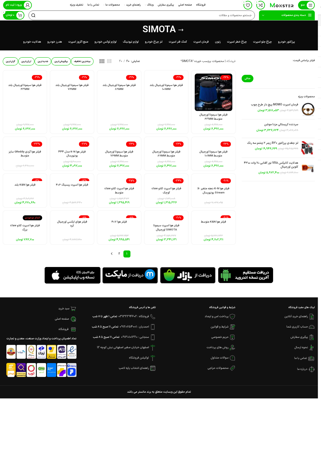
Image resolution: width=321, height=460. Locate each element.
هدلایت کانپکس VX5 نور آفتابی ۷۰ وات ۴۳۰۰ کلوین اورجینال (271, 165)
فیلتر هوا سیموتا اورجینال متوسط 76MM (119, 154)
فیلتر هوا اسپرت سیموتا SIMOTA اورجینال (166, 230)
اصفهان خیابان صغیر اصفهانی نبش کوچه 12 (123, 350)
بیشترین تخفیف (88, 61)
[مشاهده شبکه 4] (117, 61)
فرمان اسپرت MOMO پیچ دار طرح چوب (274, 105)
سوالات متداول (220, 360)
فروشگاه (230, 61)
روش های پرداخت (217, 350)
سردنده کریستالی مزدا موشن (281, 125)
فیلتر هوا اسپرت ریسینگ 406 (72, 188)
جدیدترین (46, 61)
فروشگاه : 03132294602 (133, 319)
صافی (248, 79)
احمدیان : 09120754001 (134, 329)
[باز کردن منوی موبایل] (306, 5)
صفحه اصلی (62, 321)
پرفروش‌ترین (66, 61)
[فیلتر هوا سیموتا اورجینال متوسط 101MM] (213, 144)
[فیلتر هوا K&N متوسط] (213, 218)
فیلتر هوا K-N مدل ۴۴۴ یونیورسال (72, 154)
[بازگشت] (181, 30)
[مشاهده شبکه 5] (109, 61)
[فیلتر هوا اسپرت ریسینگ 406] (72, 180)
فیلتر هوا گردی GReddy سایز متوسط (24, 154)
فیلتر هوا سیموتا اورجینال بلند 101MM (166, 87)
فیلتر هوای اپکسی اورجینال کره (72, 226)
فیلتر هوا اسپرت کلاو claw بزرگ (24, 230)
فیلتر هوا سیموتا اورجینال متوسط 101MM (214, 154)
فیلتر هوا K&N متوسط (214, 224)
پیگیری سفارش (299, 339)
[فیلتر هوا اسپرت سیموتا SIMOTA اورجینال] (166, 220)
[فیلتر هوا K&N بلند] (24, 180)
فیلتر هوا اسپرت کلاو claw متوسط (119, 192)
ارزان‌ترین (29, 61)
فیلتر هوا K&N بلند (25, 186)
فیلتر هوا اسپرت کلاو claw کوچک (166, 192)
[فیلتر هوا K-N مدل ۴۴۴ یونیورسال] (72, 144)
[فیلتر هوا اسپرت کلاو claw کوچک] (166, 182)
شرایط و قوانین (220, 329)
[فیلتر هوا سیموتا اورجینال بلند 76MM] (72, 78)
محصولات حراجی (218, 370)
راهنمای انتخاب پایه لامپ (134, 370)
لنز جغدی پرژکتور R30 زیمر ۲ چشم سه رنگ (272, 143)
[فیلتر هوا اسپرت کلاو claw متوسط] (119, 182)
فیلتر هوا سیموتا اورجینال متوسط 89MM (166, 154)
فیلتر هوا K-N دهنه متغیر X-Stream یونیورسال (214, 192)
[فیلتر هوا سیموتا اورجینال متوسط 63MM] (213, 92)
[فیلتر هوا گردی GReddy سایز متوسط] (24, 144)
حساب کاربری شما (297, 329)
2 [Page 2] (119, 256)
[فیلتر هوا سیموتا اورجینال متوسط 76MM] (119, 144)
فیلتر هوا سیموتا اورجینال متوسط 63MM (214, 116)
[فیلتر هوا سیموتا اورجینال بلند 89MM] (119, 78)
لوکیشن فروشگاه (139, 360)
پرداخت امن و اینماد (217, 319)
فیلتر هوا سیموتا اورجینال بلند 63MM (24, 87)
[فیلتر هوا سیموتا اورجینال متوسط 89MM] (166, 144)
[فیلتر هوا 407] (119, 218)
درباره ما (302, 371)
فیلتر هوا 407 (119, 224)
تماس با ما (301, 361)
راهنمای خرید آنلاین (296, 319)
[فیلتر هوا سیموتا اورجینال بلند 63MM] (24, 78)
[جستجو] (142, 15)
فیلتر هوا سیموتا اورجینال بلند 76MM (72, 87)
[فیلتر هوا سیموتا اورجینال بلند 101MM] (166, 78)
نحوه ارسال (301, 350)
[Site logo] (281, 5)
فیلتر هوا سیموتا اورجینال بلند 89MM (119, 87)
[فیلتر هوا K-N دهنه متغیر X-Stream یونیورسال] (213, 182)
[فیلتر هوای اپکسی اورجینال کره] (72, 218)
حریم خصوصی (220, 339)
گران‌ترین (11, 61)
